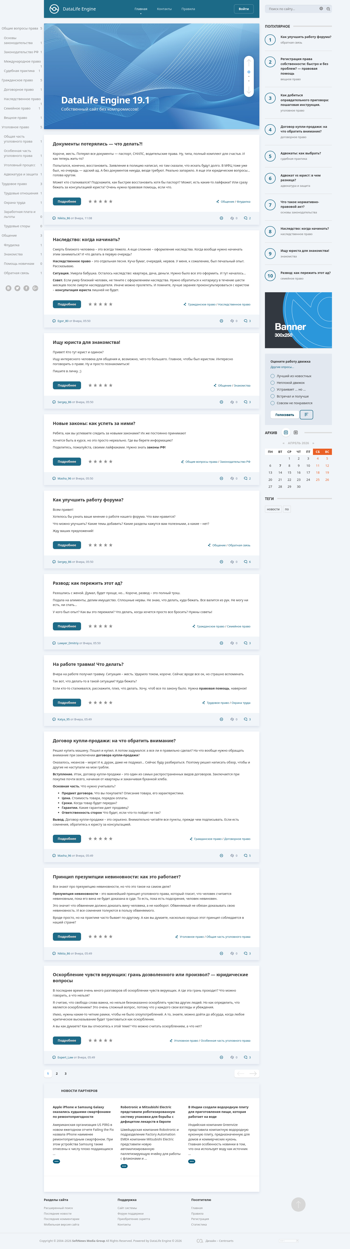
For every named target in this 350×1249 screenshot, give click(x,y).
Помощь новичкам (23, 275)
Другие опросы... (282, 367)
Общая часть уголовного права (23, 144)
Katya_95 (64, 719)
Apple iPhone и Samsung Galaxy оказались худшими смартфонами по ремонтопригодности (82, 1112)
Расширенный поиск (58, 1208)
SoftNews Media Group (88, 1241)
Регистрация (200, 1219)
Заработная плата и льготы (23, 223)
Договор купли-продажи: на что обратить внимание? (114, 741)
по (287, 509)
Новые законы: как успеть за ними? (94, 423)
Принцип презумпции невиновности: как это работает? (117, 877)
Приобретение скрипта (134, 1219)
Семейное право (23, 112)
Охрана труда (23, 211)
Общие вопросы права (22, 28)
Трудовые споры (23, 235)
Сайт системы (127, 1208)
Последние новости (58, 1213)
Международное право (23, 64)
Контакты (164, 9)
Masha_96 (64, 478)
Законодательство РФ (23, 53)
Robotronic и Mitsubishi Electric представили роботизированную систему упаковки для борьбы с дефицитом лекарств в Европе (148, 1114)
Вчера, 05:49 (83, 719)
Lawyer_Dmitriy (68, 643)
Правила (188, 9)
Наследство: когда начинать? (86, 239)
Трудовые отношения (23, 201)
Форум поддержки (131, 1213)
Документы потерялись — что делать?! (98, 144)
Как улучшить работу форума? (88, 500)
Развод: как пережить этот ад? (88, 583)
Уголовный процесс (23, 171)
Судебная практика (23, 72)
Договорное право (23, 92)
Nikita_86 (64, 218)
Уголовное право (22, 132)
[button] (249, 63)
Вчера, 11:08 (83, 218)
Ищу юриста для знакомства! (86, 342)
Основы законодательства (23, 41)
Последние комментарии (61, 1219)
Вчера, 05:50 (81, 321)
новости (273, 509)
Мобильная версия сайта (61, 1224)
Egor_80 (63, 321)
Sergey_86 (64, 402)
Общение (22, 245)
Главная (141, 9)
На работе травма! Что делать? (88, 664)
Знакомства (23, 265)
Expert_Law (65, 1057)
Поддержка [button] (127, 1200)
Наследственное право (23, 103)
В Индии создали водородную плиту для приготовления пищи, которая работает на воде (218, 1112)
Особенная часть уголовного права (23, 159)
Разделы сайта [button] (56, 1200)
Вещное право (23, 122)
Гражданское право (22, 82)
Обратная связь (23, 284)
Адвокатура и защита (23, 181)
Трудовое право (22, 191)
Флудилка (23, 255)
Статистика (199, 1224)
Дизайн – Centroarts (215, 1241)
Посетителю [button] (201, 1200)
